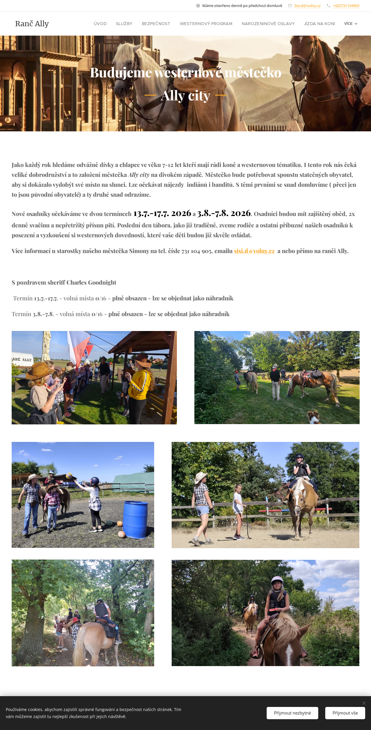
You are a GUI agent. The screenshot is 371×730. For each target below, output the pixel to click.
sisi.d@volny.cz (254, 251)
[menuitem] (122, 23)
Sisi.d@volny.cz (307, 5)
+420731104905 (346, 5)
